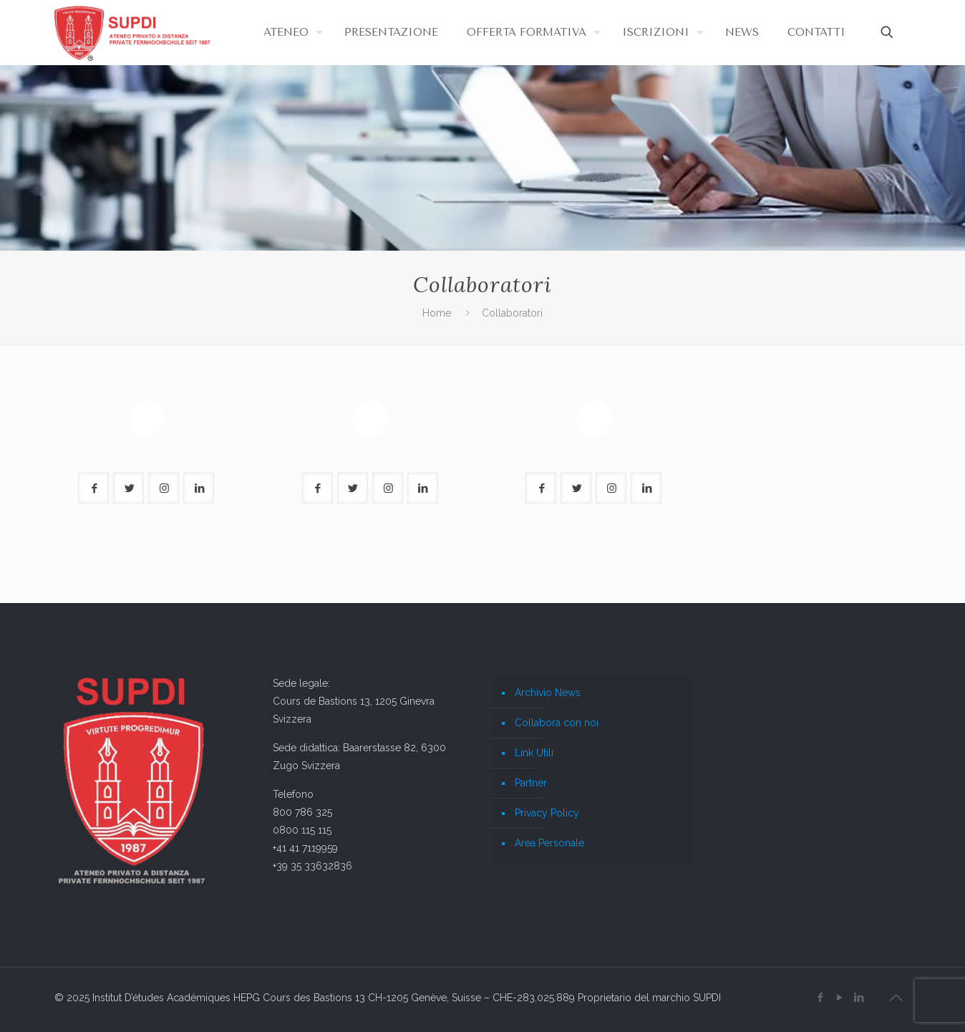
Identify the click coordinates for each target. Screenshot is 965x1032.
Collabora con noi (556, 722)
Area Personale (549, 843)
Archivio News (548, 692)
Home (436, 313)
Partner (531, 783)
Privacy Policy (547, 813)
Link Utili (534, 752)
